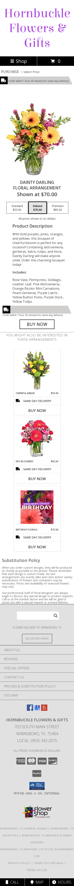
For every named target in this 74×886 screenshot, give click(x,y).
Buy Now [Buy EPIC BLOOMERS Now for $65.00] (37, 478)
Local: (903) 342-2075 (37, 740)
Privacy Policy (19, 863)
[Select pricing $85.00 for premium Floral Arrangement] (57, 208)
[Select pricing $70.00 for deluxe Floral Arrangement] (37, 208)
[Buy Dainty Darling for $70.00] (37, 324)
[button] (37, 786)
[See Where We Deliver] (37, 638)
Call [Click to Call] (12, 882)
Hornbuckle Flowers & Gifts (37, 28)
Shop (18, 61)
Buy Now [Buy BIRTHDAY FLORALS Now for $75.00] (37, 546)
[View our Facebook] (30, 709)
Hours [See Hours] (61, 882)
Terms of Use (37, 870)
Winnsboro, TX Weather (18, 849)
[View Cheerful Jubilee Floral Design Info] (37, 371)
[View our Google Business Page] (37, 709)
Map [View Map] (37, 882)
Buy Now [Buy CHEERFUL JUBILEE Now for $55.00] (37, 410)
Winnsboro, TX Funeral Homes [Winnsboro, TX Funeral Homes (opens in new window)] (24, 828)
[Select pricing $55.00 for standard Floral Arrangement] (17, 208)
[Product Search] (38, 615)
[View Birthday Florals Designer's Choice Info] (37, 507)
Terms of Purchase (49, 863)
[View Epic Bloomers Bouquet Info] (37, 439)
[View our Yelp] (44, 709)
